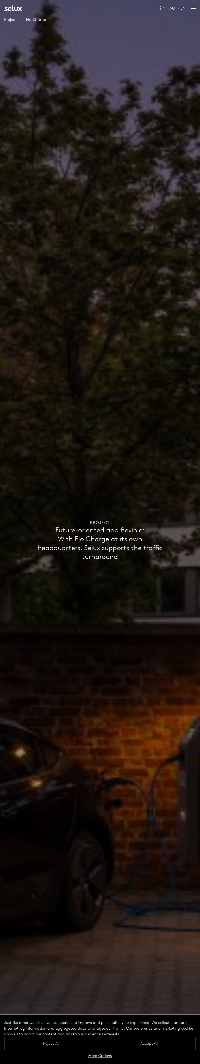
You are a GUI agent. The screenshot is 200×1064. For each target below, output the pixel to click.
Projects (11, 19)
